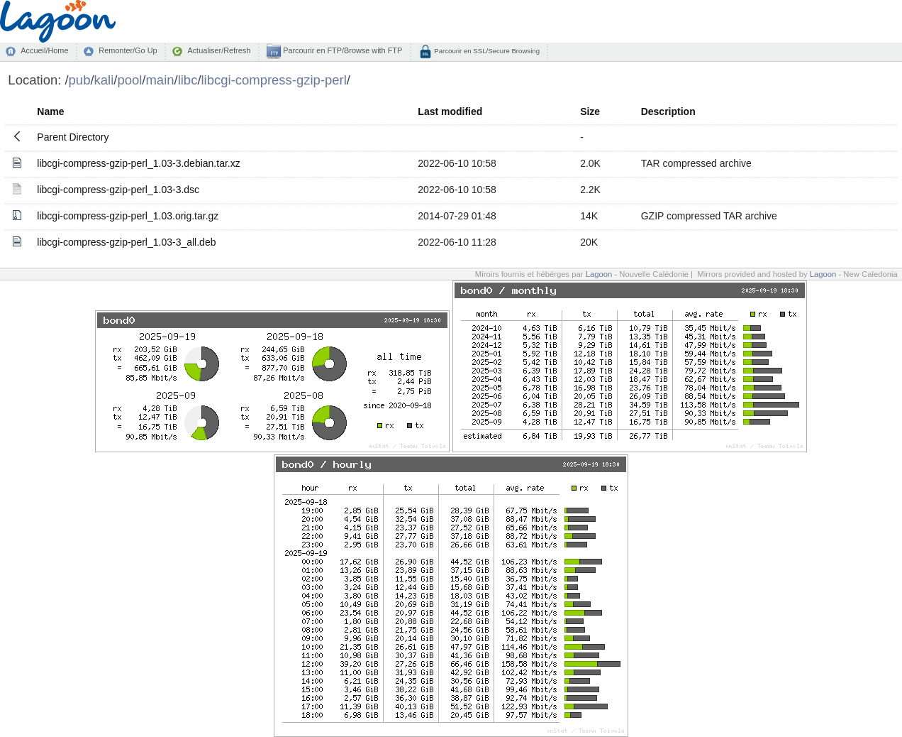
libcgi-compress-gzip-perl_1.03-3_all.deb (126, 242)
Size (590, 111)
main (159, 79)
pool (129, 79)
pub (80, 79)
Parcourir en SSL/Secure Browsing (486, 51)
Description (668, 111)
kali (104, 79)
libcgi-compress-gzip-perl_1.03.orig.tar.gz (127, 216)
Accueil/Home (44, 50)
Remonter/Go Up (128, 50)
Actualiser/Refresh (218, 50)
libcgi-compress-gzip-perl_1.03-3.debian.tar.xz (138, 163)
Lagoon (599, 274)
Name (50, 111)
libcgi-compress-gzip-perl (274, 79)
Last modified (450, 111)
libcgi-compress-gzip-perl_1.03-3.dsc (118, 189)
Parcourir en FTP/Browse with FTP (341, 50)
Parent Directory (72, 137)
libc (188, 79)
